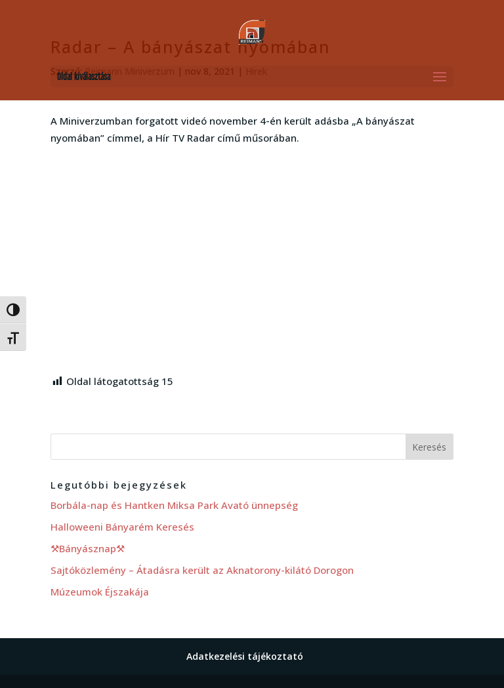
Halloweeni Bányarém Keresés (122, 526)
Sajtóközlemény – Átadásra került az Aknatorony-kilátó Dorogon (202, 570)
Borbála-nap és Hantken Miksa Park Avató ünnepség (174, 505)
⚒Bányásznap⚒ (88, 548)
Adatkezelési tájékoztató (244, 656)
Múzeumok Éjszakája (100, 591)
